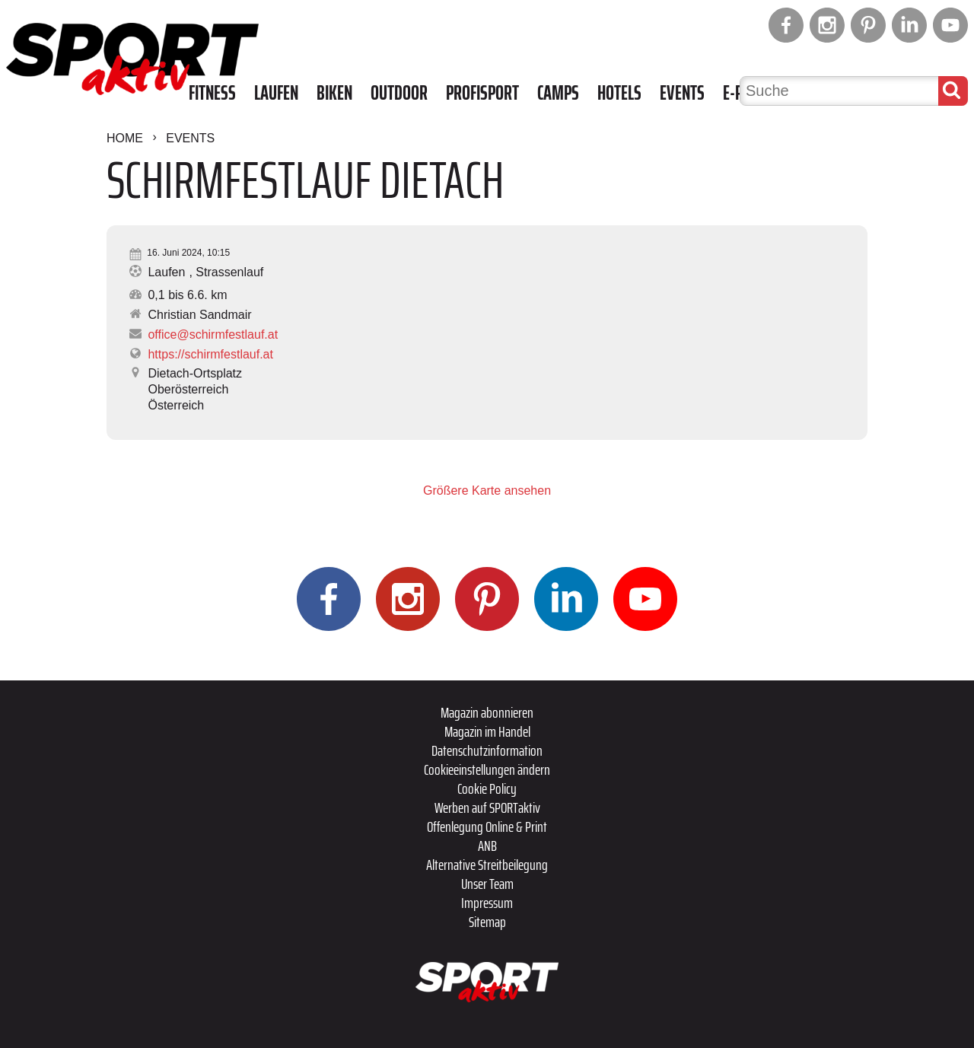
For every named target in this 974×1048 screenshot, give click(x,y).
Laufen (276, 93)
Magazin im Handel (487, 731)
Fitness (212, 93)
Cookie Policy (487, 788)
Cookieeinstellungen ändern (487, 769)
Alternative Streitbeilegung (487, 864)
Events (682, 93)
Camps (558, 93)
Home (125, 138)
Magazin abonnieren (487, 712)
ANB (487, 845)
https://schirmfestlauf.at (210, 354)
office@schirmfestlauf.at (213, 334)
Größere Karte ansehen (487, 490)
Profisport (482, 93)
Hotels (619, 93)
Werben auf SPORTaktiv (487, 807)
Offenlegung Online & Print (487, 826)
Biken (334, 93)
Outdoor (399, 93)
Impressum (487, 902)
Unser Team (487, 883)
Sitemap (487, 921)
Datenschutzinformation (487, 750)
